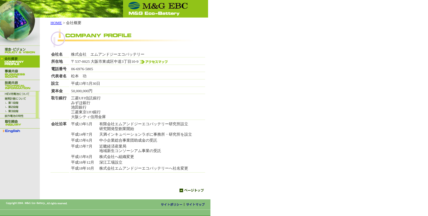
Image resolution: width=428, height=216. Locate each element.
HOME (56, 23)
